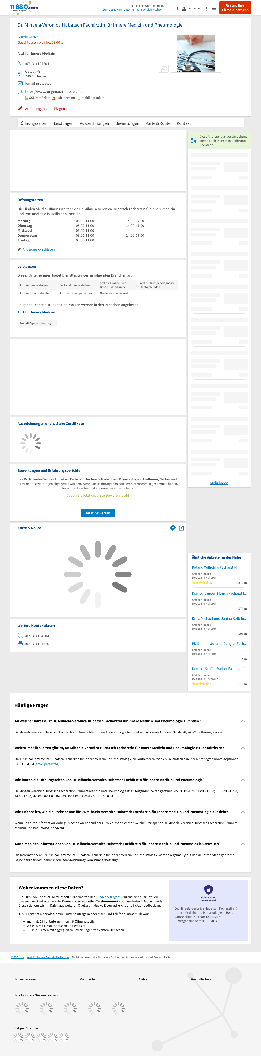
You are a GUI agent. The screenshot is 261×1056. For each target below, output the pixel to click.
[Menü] (215, 8)
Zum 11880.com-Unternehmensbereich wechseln (133, 9)
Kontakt (184, 123)
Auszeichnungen (94, 123)
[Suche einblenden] (178, 8)
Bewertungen (127, 123)
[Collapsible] (242, 720)
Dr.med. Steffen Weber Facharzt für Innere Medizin (219, 668)
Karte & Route (158, 123)
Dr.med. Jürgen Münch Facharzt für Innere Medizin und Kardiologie (219, 593)
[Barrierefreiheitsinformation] (208, 8)
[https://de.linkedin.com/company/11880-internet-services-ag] (52, 1037)
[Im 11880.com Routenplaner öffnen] (173, 527)
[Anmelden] (193, 8)
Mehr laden (219, 482)
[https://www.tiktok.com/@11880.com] (41, 1037)
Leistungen (64, 123)
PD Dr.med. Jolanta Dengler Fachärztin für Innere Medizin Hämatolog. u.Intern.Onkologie (219, 643)
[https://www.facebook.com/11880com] (18, 1037)
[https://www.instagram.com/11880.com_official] (29, 1037)
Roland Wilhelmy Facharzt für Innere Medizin (219, 567)
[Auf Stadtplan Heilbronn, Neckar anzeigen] (181, 527)
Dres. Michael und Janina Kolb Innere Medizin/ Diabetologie (219, 618)
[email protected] (47, 764)
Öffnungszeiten (34, 123)
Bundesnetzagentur (110, 897)
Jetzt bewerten (97, 513)
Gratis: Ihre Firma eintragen (235, 7)
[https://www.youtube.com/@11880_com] (64, 1037)
